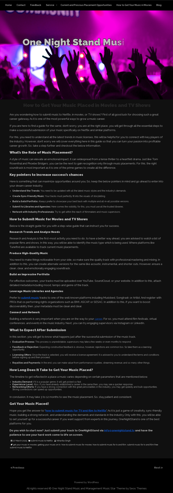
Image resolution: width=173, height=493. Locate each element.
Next (157, 467)
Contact (21, 5)
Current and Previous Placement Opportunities (86, 5)
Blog (159, 5)
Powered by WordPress (86, 482)
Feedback (35, 5)
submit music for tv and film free (142, 445)
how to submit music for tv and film (109, 445)
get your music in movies (25, 445)
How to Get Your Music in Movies (134, 5)
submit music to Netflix (42, 441)
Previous (18, 467)
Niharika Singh (64, 441)
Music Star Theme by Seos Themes (125, 488)
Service (50, 5)
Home (8, 5)
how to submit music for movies (77, 445)
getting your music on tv (49, 445)
